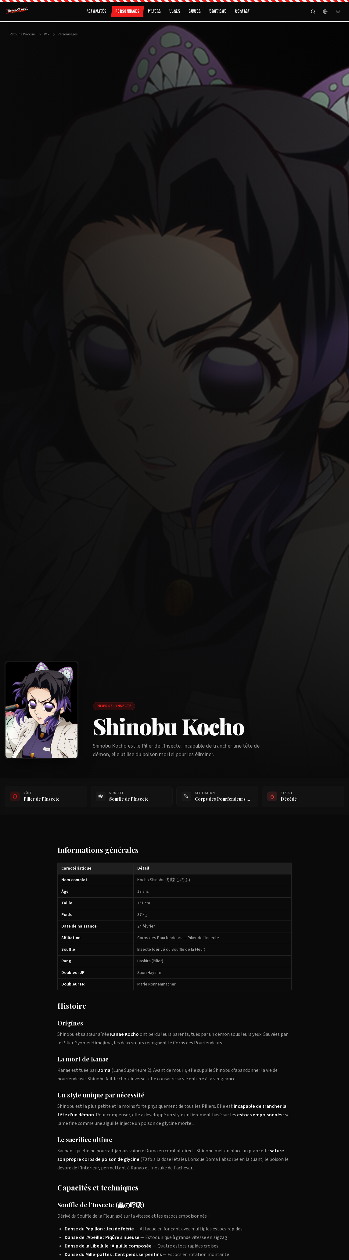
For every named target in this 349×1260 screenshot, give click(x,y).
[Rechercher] (313, 11)
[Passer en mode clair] (338, 11)
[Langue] (325, 11)
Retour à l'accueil (23, 34)
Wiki (47, 34)
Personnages (67, 34)
